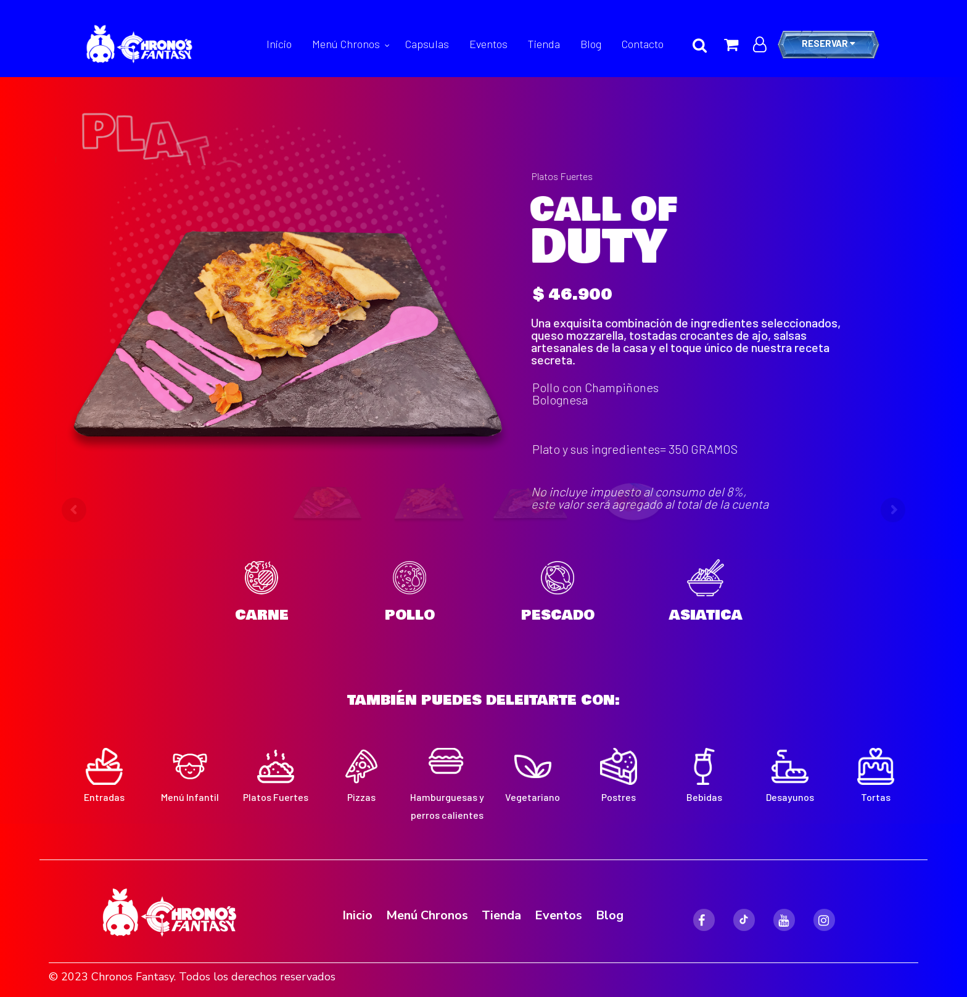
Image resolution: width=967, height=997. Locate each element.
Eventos (488, 44)
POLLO (410, 615)
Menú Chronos (346, 44)
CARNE (262, 615)
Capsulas (427, 44)
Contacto (643, 44)
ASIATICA (706, 615)
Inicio (279, 44)
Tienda (544, 44)
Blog (590, 44)
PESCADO (558, 615)
